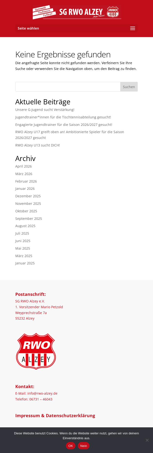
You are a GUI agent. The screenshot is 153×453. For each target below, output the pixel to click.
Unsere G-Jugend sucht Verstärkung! (44, 109)
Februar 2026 (26, 181)
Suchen (129, 86)
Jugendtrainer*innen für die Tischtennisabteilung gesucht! (63, 117)
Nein (83, 446)
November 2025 (28, 203)
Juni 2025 (22, 240)
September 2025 (28, 218)
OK (70, 446)
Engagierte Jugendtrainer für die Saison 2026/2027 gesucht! (63, 124)
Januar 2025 (25, 263)
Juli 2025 (22, 233)
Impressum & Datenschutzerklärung (55, 415)
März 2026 (23, 173)
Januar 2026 (25, 188)
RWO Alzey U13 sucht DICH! (37, 145)
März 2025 (23, 255)
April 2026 (23, 166)
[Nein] (147, 440)
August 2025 (25, 225)
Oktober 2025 (26, 211)
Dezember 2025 (28, 196)
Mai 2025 (22, 248)
